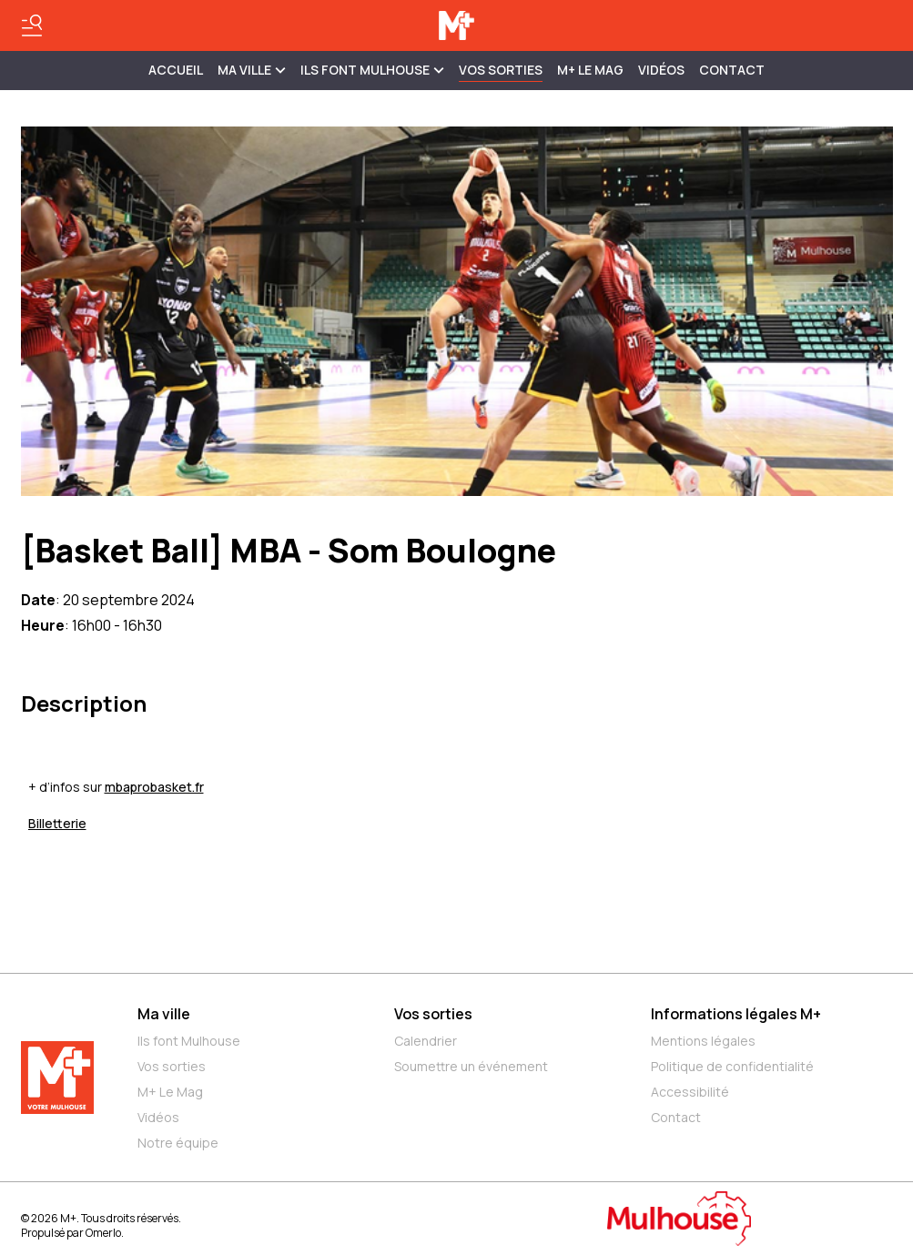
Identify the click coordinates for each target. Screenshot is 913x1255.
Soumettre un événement (471, 1066)
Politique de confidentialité (732, 1066)
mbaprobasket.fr (154, 786)
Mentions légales (703, 1040)
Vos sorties (501, 69)
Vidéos (661, 69)
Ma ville (163, 1014)
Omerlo (103, 1232)
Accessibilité (690, 1091)
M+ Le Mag (590, 69)
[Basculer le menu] (32, 25)
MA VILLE (252, 69)
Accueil (175, 69)
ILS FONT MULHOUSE (372, 69)
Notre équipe (177, 1142)
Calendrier (425, 1040)
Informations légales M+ (736, 1014)
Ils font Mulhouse (188, 1040)
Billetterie (57, 823)
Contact (732, 69)
